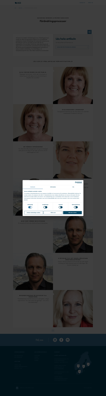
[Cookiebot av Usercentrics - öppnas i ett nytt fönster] (76, 183)
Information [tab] (53, 186)
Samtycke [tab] (32, 186)
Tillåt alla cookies (72, 212)
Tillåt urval (53, 212)
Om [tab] (73, 186)
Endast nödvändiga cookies (33, 212)
